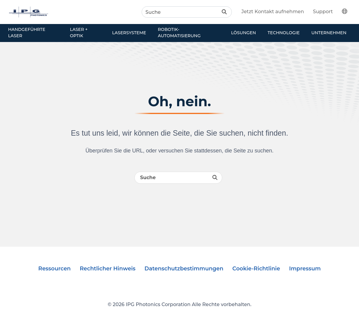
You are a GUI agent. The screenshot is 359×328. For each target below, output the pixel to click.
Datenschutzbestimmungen (184, 268)
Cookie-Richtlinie (256, 268)
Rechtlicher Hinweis (107, 268)
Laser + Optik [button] (79, 32)
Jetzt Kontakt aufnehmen (272, 11)
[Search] (187, 12)
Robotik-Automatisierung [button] (179, 32)
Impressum (305, 268)
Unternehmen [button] (328, 32)
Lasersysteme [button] (129, 32)
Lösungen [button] (243, 32)
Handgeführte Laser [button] (26, 32)
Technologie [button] (283, 32)
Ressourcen (54, 268)
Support (323, 11)
